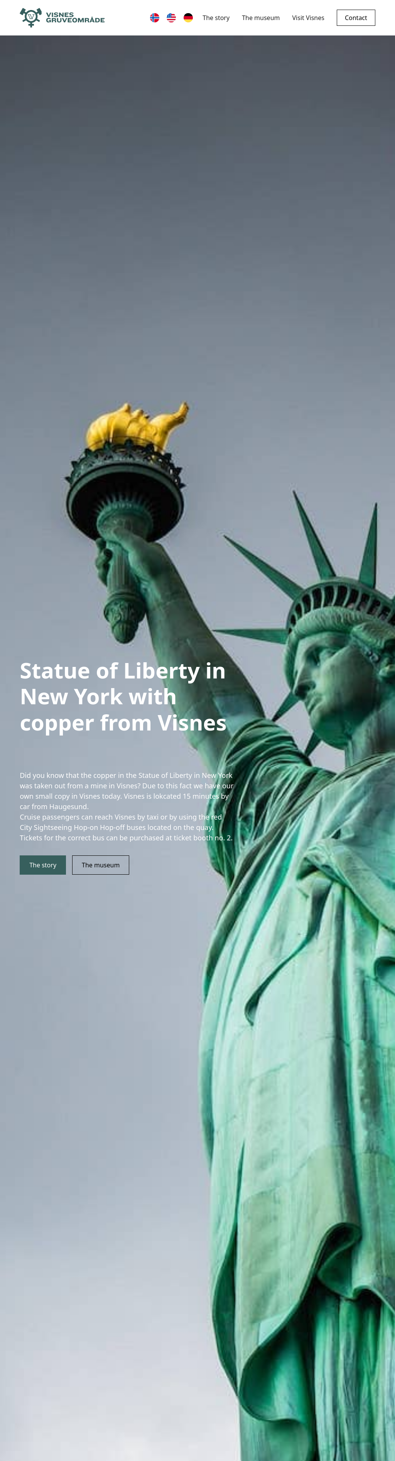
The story (216, 17)
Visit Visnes (308, 17)
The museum (261, 17)
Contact (356, 17)
